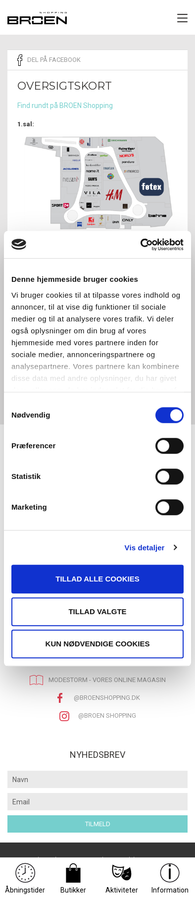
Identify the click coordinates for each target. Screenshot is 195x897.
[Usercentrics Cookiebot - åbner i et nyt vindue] (141, 244)
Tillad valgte (97, 611)
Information (170, 878)
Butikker (73, 878)
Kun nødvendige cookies (98, 643)
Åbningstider (25, 878)
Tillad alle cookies (97, 579)
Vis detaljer (145, 547)
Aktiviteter (121, 878)
